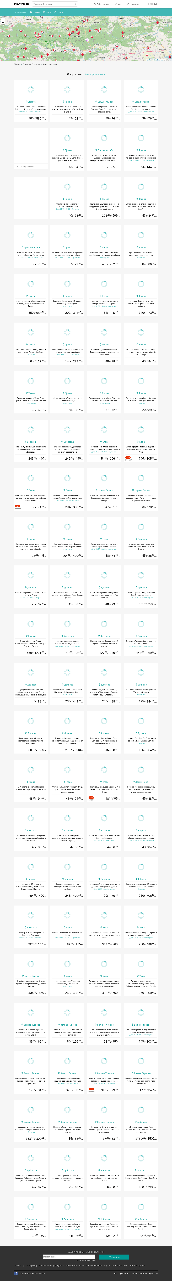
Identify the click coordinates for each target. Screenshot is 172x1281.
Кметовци (69, 636)
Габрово (142, 830)
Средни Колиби (105, 101)
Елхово (32, 636)
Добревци (32, 442)
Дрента (32, 101)
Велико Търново (32, 1025)
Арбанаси (142, 1122)
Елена (106, 442)
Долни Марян (142, 782)
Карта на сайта (124, 1273)
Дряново (142, 539)
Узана (69, 927)
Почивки (35, 12)
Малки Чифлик (31, 976)
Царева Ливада (105, 490)
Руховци (142, 733)
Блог (117, 4)
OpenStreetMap (159, 60)
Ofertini (22, 4)
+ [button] (3, 19)
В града (58, 12)
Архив (113, 1273)
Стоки (47, 12)
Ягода (32, 782)
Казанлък (32, 830)
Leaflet (149, 60)
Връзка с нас (132, 4)
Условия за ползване (139, 1273)
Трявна (68, 101)
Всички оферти (20, 12)
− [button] (3, 22)
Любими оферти (101, 4)
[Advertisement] (31, 144)
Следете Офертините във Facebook (32, 1273)
